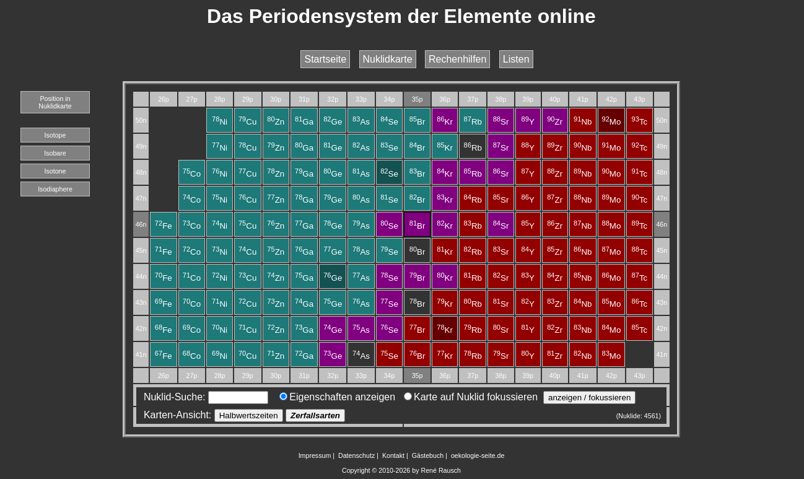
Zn (275, 121)
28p (219, 99)
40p (555, 99)
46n (141, 224)
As (361, 121)
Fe (163, 226)
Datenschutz (356, 455)
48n (141, 172)
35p (417, 99)
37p (472, 99)
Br (417, 121)
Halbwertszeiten (248, 415)
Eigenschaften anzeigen (337, 397)
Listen (516, 59)
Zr (554, 121)
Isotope (55, 135)
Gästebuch (428, 455)
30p (275, 99)
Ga (304, 121)
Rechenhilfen (457, 59)
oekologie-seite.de (478, 455)
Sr (501, 121)
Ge (332, 121)
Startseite (325, 59)
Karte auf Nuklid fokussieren (471, 397)
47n (141, 198)
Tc (640, 121)
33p (361, 99)
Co (192, 173)
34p (389, 99)
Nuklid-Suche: (203, 397)
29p (247, 99)
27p (192, 99)
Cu (247, 121)
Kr (445, 121)
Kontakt (393, 455)
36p (444, 99)
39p (527, 99)
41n (141, 354)
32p (332, 99)
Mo (611, 121)
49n (141, 146)
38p (501, 99)
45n (141, 250)
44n (141, 276)
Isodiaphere (55, 189)
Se (389, 121)
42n (141, 328)
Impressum (315, 455)
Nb (583, 121)
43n (141, 302)
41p (582, 99)
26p (163, 99)
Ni (219, 121)
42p (611, 99)
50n (141, 120)
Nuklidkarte (388, 59)
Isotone (55, 171)
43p (639, 99)
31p (304, 99)
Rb (473, 121)
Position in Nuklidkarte (54, 102)
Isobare (55, 153)
